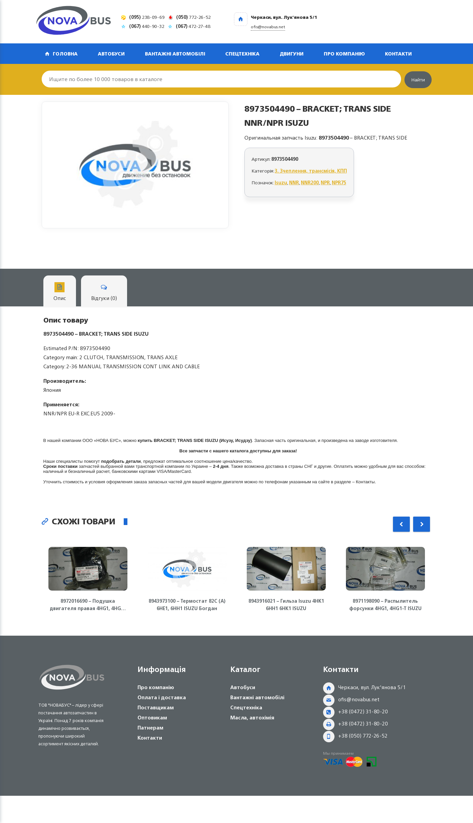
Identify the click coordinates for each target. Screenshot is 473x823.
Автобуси (111, 53)
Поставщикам (155, 707)
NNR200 (310, 182)
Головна (65, 53)
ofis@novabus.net (359, 699)
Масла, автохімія (252, 717)
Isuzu (281, 182)
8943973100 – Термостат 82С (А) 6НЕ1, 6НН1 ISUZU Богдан (187, 604)
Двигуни (292, 53)
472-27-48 (193, 26)
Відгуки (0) (104, 292)
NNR (294, 182)
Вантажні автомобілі (175, 53)
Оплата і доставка (161, 697)
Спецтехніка (242, 53)
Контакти (398, 53)
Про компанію (344, 53)
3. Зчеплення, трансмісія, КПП (311, 170)
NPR (325, 182)
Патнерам (150, 727)
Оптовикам (152, 717)
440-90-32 (146, 26)
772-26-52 (193, 17)
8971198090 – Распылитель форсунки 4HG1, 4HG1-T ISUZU (385, 604)
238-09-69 (147, 17)
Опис (59, 292)
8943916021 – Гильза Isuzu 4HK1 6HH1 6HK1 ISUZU (286, 604)
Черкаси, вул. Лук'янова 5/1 (372, 687)
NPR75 (339, 182)
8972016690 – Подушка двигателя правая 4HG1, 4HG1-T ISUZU (88, 604)
